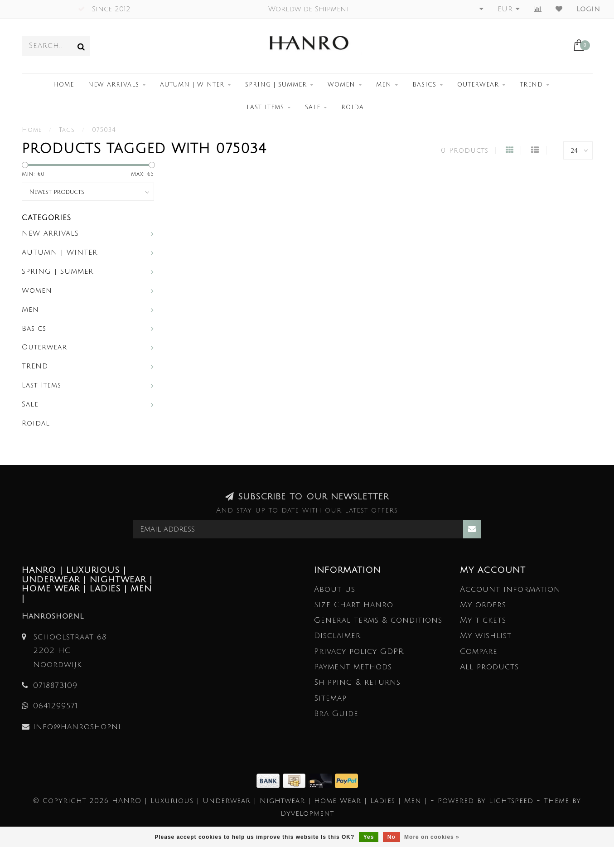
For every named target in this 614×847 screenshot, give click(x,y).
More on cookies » (431, 837)
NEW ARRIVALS (113, 85)
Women (341, 85)
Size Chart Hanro (353, 604)
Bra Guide (336, 713)
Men (384, 85)
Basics (424, 85)
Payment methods (353, 667)
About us (334, 589)
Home (63, 85)
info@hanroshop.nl (77, 726)
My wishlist (486, 635)
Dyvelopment (307, 813)
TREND (531, 85)
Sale (312, 107)
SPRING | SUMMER (276, 85)
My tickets (483, 620)
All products (489, 667)
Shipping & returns (357, 682)
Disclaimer (337, 635)
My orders (483, 604)
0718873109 (55, 685)
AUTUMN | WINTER (192, 85)
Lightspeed (511, 800)
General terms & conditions (378, 620)
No (391, 837)
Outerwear (478, 85)
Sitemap (330, 698)
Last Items (265, 107)
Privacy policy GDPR (359, 651)
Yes (368, 837)
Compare (479, 651)
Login (588, 9)
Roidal (354, 107)
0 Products (464, 150)
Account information (510, 589)
